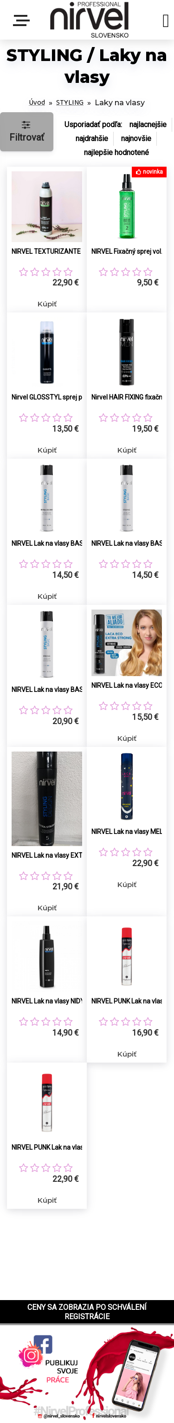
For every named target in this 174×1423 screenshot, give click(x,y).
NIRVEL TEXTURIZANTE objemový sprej (52, 251)
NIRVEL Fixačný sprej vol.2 (128, 251)
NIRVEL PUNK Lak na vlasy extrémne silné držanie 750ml (52, 1147)
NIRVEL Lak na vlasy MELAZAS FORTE (131, 831)
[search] (165, 22)
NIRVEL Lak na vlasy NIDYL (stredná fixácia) (52, 1001)
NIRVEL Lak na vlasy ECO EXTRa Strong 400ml (131, 685)
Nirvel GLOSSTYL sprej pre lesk (52, 397)
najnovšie (136, 138)
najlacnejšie (148, 124)
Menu (23, 20)
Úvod (37, 102)
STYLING (70, 102)
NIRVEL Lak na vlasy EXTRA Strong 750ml (52, 855)
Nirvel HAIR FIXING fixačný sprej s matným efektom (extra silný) (131, 397)
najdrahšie (92, 138)
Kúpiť (47, 303)
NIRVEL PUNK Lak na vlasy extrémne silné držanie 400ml (131, 1001)
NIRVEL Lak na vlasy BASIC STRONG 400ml (131, 543)
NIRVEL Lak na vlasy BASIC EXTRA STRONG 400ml (52, 543)
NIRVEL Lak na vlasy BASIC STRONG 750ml (52, 689)
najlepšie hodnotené (116, 152)
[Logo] (89, 20)
